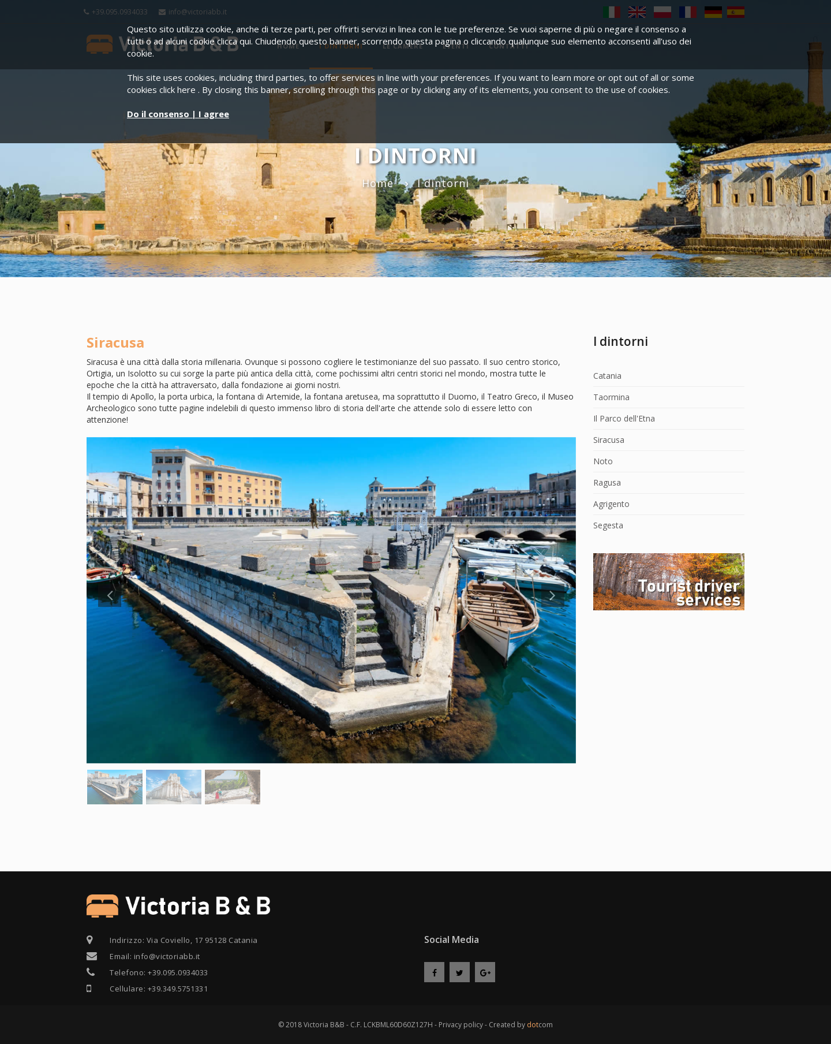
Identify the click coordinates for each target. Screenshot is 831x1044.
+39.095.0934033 (178, 972)
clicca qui (234, 41)
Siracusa (608, 439)
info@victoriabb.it (167, 956)
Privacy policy (461, 1025)
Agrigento (611, 503)
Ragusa (607, 482)
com (540, 1025)
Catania (607, 375)
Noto (603, 461)
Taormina (611, 396)
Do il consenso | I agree (178, 114)
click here (178, 89)
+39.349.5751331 (178, 988)
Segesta (608, 525)
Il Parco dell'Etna (624, 418)
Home (378, 183)
